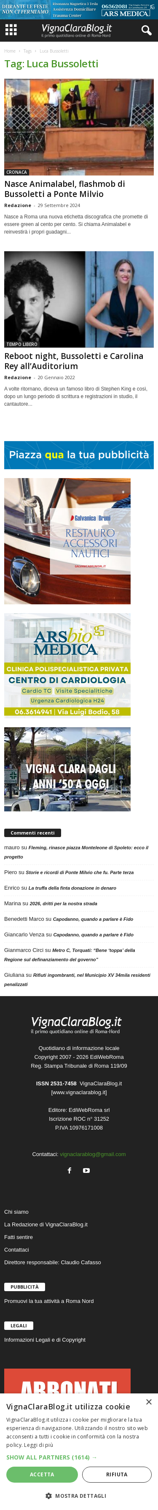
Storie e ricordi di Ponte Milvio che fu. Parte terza (80, 872)
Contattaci (16, 1250)
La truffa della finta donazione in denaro (72, 888)
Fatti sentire (18, 1237)
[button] (79, 1457)
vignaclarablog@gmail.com (93, 1154)
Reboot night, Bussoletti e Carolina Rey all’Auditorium (73, 361)
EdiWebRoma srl (89, 1110)
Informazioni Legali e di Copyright (45, 1340)
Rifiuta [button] (117, 1474)
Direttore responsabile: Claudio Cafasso (52, 1262)
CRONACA (16, 172)
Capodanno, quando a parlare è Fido (93, 919)
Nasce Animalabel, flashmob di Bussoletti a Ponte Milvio (64, 188)
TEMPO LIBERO (21, 344)
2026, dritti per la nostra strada (63, 903)
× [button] (148, 1402)
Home (10, 51)
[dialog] (79, 1451)
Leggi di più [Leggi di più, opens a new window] (38, 1445)
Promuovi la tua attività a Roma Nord (49, 1301)
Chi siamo (16, 1212)
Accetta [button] (42, 1474)
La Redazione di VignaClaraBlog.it (46, 1224)
